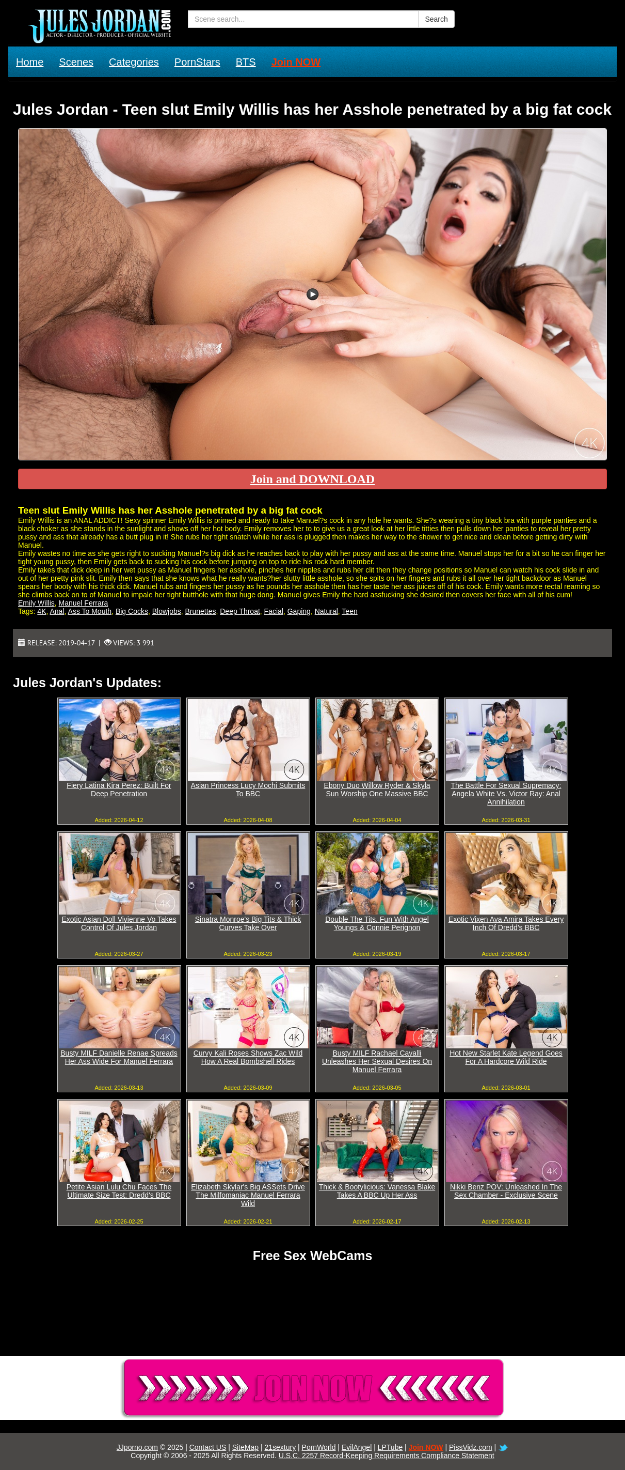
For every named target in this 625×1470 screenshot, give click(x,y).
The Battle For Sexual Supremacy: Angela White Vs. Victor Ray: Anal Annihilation (506, 793)
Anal (57, 611)
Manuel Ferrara (83, 603)
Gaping (299, 611)
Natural (326, 611)
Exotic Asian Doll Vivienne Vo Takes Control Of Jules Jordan (118, 923)
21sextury (280, 1447)
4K (41, 611)
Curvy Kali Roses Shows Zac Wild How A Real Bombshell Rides (248, 1057)
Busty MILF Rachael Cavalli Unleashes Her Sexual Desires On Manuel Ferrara (377, 1061)
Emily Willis (36, 603)
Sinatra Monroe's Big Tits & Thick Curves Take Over (248, 923)
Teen (349, 611)
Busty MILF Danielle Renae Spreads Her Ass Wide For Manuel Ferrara (118, 1057)
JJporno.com (137, 1447)
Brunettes (200, 611)
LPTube (390, 1447)
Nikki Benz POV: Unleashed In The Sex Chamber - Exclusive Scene (506, 1191)
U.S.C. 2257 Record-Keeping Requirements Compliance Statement (386, 1455)
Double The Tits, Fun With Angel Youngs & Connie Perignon (377, 923)
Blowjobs (166, 611)
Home (29, 62)
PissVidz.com (470, 1447)
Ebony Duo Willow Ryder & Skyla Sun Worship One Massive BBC (377, 789)
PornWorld (319, 1447)
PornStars (197, 62)
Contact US (208, 1447)
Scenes (76, 62)
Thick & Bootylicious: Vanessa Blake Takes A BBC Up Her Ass (377, 1191)
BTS (246, 62)
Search (436, 19)
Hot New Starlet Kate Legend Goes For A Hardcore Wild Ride (506, 1057)
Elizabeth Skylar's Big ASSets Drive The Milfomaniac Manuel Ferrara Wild (248, 1195)
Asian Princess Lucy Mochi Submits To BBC (248, 789)
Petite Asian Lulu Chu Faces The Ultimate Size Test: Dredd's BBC (119, 1191)
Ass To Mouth (90, 611)
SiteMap (245, 1447)
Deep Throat (240, 611)
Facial (273, 611)
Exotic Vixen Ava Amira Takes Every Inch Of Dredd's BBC (506, 923)
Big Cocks (132, 611)
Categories (134, 62)
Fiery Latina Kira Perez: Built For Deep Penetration (119, 789)
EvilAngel (357, 1447)
